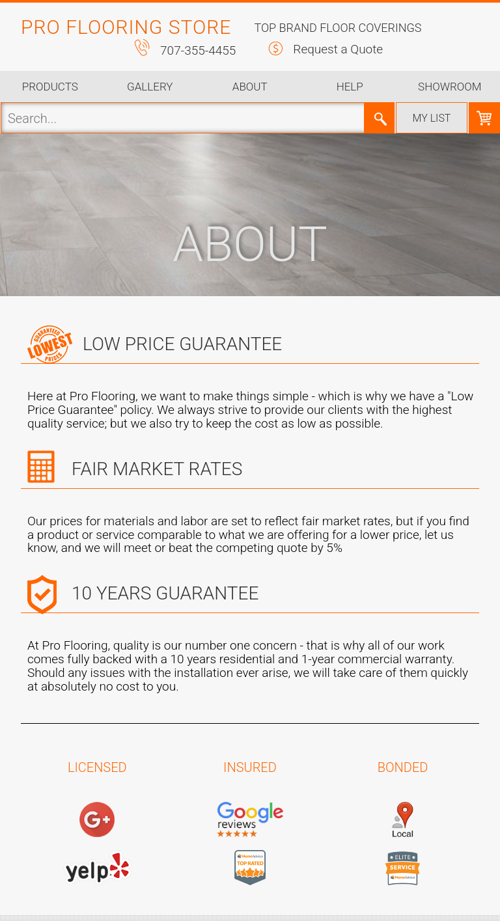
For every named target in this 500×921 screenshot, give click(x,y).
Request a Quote (338, 49)
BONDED (403, 767)
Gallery (150, 86)
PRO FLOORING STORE (126, 27)
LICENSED (97, 767)
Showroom (449, 86)
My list (432, 118)
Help (350, 86)
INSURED (250, 767)
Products (50, 86)
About (250, 86)
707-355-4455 (198, 50)
